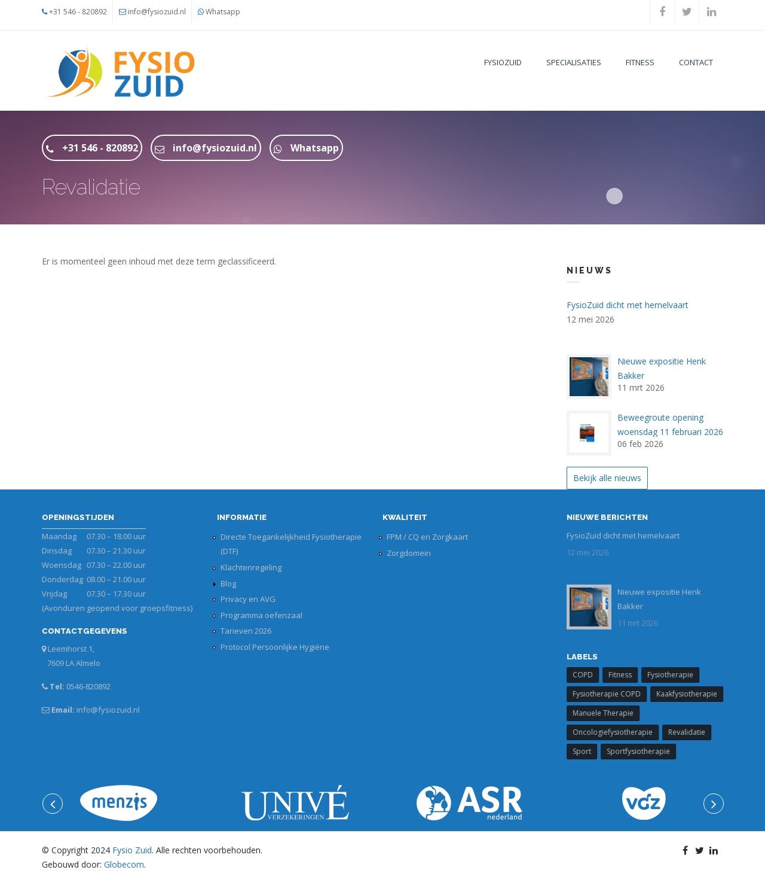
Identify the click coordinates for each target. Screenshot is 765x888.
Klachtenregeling (251, 567)
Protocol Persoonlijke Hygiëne (275, 646)
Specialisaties (573, 62)
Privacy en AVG (248, 599)
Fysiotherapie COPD (613, 694)
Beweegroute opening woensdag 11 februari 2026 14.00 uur (670, 432)
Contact (696, 62)
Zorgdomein (409, 553)
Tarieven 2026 (246, 630)
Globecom (124, 864)
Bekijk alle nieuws (607, 477)
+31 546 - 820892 (78, 12)
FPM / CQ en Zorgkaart (427, 536)
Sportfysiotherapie (645, 751)
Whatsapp (223, 12)
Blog (228, 583)
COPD (589, 675)
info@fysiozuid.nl (157, 12)
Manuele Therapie (609, 713)
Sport (588, 751)
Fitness (640, 62)
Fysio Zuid (132, 850)
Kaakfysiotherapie (693, 694)
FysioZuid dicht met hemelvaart (627, 305)
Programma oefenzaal (261, 615)
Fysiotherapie (677, 675)
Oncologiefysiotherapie (619, 732)
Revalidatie (693, 732)
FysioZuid (503, 62)
